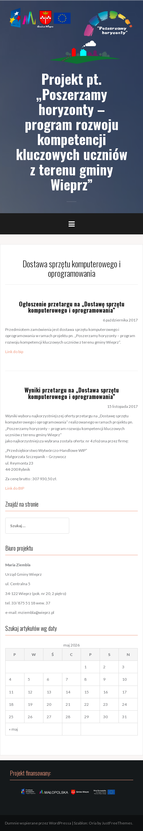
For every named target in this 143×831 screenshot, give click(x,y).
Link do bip (14, 351)
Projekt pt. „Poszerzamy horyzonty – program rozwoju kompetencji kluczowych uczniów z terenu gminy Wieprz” (71, 131)
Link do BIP (14, 488)
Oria (93, 823)
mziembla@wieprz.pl (36, 612)
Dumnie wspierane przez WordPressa (38, 823)
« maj (13, 729)
